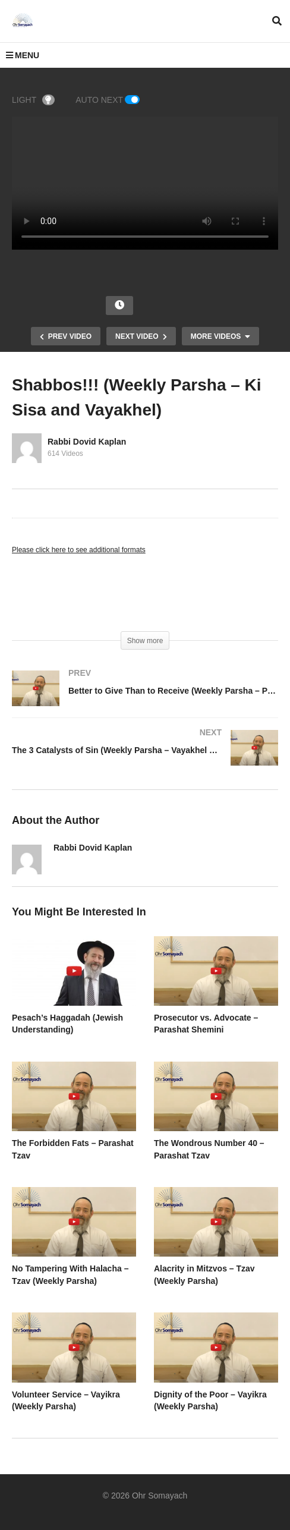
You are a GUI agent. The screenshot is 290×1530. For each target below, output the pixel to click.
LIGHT (33, 100)
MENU (22, 55)
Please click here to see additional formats (79, 550)
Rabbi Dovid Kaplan (87, 441)
